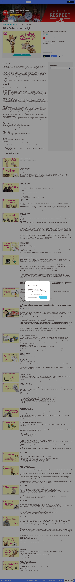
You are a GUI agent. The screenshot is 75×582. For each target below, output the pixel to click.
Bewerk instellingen (32, 297)
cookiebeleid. (39, 294)
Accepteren (43, 297)
